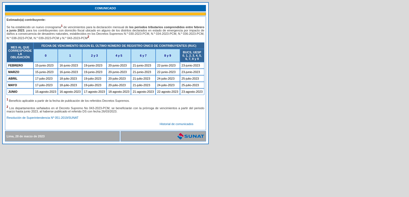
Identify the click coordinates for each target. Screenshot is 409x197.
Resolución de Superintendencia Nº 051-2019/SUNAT (42, 117)
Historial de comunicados (176, 124)
